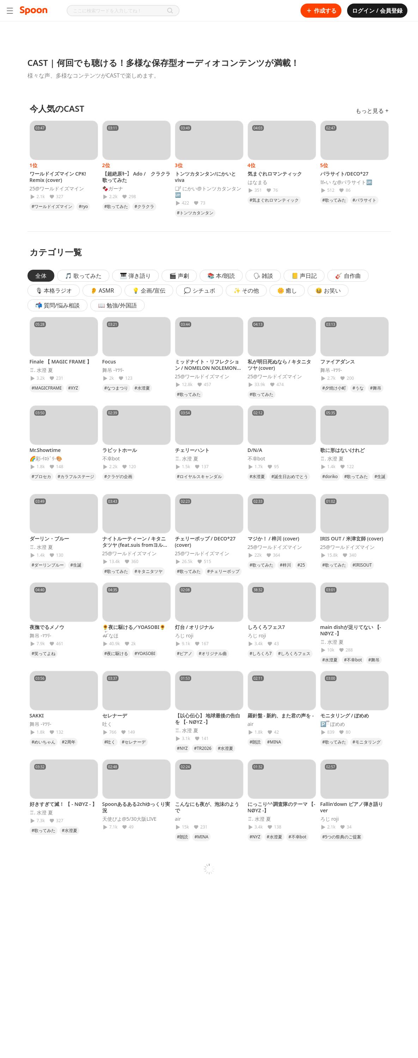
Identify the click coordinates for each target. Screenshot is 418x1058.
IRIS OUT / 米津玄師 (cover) (351, 538)
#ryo (83, 206)
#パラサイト (364, 200)
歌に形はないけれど (342, 450)
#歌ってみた (116, 206)
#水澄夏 (142, 388)
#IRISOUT (362, 565)
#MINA (274, 742)
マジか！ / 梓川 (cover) (273, 538)
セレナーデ (114, 715)
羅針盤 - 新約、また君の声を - (281, 715)
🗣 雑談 (263, 276)
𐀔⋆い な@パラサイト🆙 (346, 182)
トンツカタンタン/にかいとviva (205, 176)
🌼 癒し (287, 290)
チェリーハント (192, 450)
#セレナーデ (134, 742)
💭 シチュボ (199, 290)
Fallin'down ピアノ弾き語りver (351, 807)
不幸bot (111, 458)
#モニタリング (366, 742)
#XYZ (73, 388)
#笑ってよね (44, 653)
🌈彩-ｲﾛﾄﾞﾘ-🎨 (46, 458)
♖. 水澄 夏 (41, 370)
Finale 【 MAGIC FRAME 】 (61, 361)
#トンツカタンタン (195, 213)
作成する (321, 10)
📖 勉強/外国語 (117, 305)
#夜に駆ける (116, 653)
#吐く (110, 742)
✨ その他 (246, 290)
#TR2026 (202, 748)
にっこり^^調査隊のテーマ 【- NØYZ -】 (281, 807)
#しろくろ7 (261, 653)
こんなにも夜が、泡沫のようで (207, 807)
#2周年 (68, 742)
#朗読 (255, 742)
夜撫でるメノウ (47, 627)
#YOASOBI (144, 653)
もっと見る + (372, 111)
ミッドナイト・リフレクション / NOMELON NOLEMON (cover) (207, 368)
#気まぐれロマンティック (274, 200)
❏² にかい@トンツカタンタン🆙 (208, 191)
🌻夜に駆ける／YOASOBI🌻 (133, 627)
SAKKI (37, 715)
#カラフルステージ (75, 476)
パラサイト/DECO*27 (344, 173)
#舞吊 (375, 388)
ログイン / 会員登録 (377, 10)
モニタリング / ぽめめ (344, 715)
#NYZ (182, 748)
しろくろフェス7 (266, 627)
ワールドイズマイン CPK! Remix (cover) (58, 176)
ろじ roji (184, 635)
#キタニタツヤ (148, 571)
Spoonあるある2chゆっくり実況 (136, 807)
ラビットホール (119, 450)
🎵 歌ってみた (83, 276)
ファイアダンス (337, 361)
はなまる (257, 182)
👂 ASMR (102, 290)
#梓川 (285, 565)
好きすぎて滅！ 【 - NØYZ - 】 (63, 804)
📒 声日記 (304, 276)
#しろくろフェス (294, 653)
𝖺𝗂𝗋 (251, 724)
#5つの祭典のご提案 (342, 837)
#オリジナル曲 (213, 653)
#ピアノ (185, 653)
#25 (301, 565)
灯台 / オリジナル (194, 627)
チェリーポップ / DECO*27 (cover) (205, 541)
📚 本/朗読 (221, 276)
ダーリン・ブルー (49, 538)
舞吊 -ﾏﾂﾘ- (113, 370)
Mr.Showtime (45, 450)
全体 (41, 276)
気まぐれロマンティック (275, 173)
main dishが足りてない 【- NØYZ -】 (350, 630)
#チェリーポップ (223, 571)
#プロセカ (42, 476)
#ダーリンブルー (48, 565)
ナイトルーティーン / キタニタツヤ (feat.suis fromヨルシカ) (135, 545)
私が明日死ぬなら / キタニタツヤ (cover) (279, 364)
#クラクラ (144, 206)
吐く (107, 724)
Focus (109, 361)
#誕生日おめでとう (289, 476)
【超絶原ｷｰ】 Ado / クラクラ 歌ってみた (136, 176)
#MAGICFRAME (47, 388)
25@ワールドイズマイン (57, 188)
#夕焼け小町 (334, 388)
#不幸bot (353, 660)
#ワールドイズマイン (52, 206)
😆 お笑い (328, 290)
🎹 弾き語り (135, 276)
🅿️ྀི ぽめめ (332, 724)
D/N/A (255, 450)
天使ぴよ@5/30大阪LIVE (129, 819)
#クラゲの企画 (118, 476)
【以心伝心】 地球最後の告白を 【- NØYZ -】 (208, 718)
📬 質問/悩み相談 (57, 305)
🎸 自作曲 (348, 276)
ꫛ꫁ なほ (110, 635)
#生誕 (380, 476)
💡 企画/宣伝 (148, 290)
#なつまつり (116, 388)
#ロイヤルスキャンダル (199, 476)
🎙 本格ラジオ (53, 290)
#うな (358, 388)
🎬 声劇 (179, 276)
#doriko (330, 476)
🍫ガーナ (112, 188)
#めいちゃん (44, 742)
